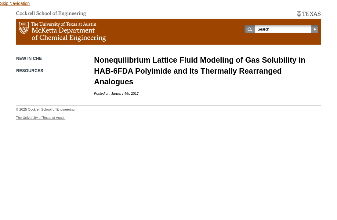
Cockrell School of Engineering (51, 109)
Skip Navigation (15, 3)
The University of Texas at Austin (40, 117)
